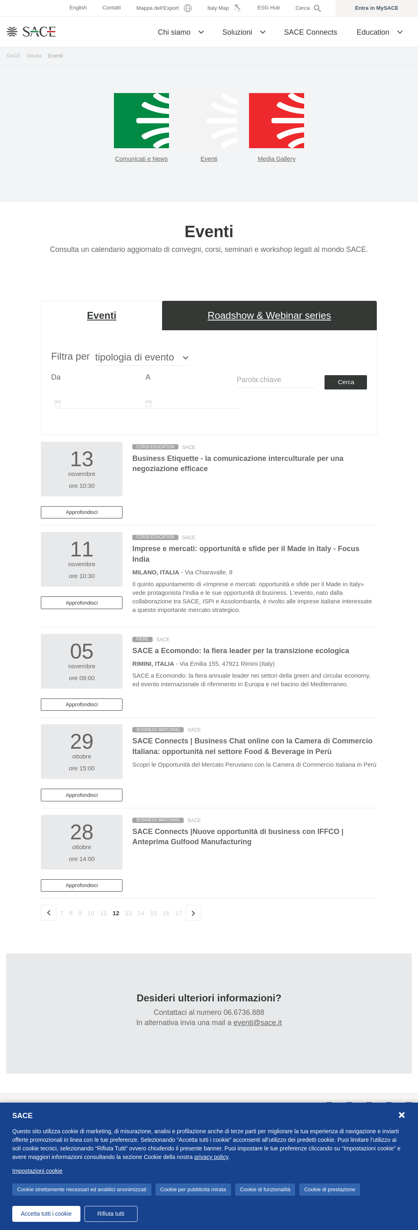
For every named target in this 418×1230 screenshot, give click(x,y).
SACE (13, 56)
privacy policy (211, 1157)
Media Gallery (277, 158)
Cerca (346, 381)
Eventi (209, 158)
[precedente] (48, 913)
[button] (201, 31)
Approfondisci (82, 512)
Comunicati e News (141, 158)
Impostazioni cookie (37, 1171)
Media (34, 56)
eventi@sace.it (257, 1023)
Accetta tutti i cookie (46, 1213)
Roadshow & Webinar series (269, 315)
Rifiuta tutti (110, 1213)
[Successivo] (193, 913)
